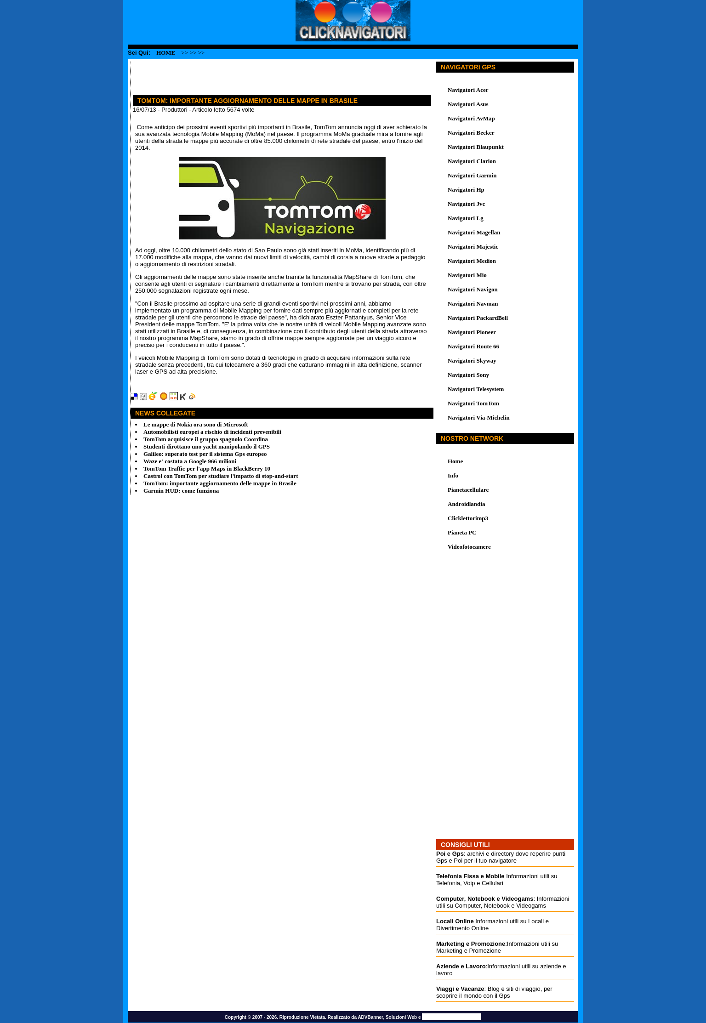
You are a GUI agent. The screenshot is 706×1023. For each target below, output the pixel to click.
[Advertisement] (238, 75)
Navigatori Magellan (474, 232)
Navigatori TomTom (473, 403)
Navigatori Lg (466, 218)
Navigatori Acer (468, 89)
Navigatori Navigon (473, 289)
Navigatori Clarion (472, 161)
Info (453, 475)
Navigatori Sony (468, 374)
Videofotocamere (469, 546)
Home (165, 52)
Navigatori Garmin (472, 175)
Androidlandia (466, 503)
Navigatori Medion (472, 260)
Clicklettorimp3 (468, 518)
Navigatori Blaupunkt (476, 146)
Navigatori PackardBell (478, 317)
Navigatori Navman (473, 303)
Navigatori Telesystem (476, 389)
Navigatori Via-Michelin (479, 417)
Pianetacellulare (468, 489)
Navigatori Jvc (466, 203)
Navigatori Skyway (472, 360)
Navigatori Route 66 (473, 346)
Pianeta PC (462, 532)
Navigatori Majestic (473, 246)
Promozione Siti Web (451, 1016)
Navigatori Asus (468, 104)
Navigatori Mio (467, 275)
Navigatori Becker (471, 132)
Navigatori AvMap (471, 118)
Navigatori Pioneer (472, 332)
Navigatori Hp (466, 189)
